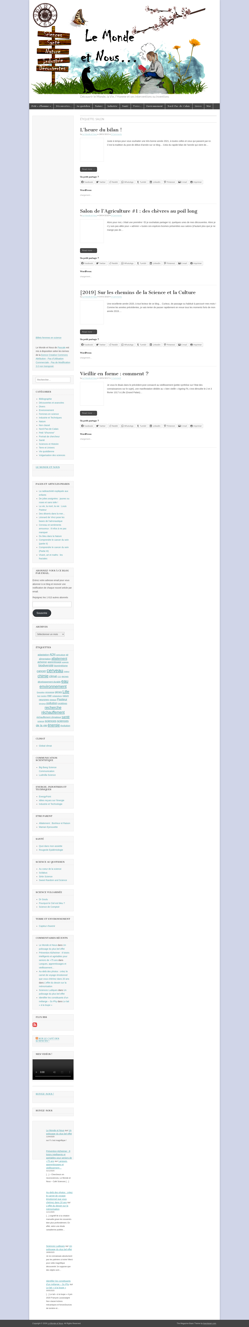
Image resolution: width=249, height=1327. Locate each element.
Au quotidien (83, 106)
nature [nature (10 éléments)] (66, 696)
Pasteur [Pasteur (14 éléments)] (62, 699)
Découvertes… (64, 106)
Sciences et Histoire (49, 444)
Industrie (112, 106)
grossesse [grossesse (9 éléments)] (49, 692)
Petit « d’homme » (41, 106)
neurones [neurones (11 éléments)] (44, 699)
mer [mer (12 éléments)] (49, 695)
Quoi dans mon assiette (50, 846)
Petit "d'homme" (47, 432)
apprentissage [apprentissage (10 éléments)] (54, 662)
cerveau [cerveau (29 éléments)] (55, 670)
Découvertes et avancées (51, 402)
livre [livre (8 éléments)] (38, 696)
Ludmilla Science (47, 775)
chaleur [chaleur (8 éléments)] (66, 671)
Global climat (45, 746)
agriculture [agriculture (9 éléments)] (60, 655)
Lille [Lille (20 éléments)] (66, 692)
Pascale (62, 347)
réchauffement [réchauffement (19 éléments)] (53, 712)
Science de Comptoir (49, 907)
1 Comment (116, 378)
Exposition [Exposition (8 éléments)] (41, 692)
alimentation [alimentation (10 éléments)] (45, 659)
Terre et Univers (47, 447)
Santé (125, 106)
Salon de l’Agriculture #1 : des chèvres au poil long (138, 211)
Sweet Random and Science (53, 880)
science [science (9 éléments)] (40, 721)
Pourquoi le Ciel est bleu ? (52, 903)
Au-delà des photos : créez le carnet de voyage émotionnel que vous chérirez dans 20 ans (54, 975)
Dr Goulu (43, 899)
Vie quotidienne (46, 451)
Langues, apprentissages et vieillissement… (57, 1164)
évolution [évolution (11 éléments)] (65, 725)
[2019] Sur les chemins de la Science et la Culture (138, 292)
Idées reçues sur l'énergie (51, 800)
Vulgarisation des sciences (52, 455)
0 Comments (116, 134)
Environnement (154, 106)
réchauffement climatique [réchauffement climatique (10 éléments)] (49, 717)
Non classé (44, 425)
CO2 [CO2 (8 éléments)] (59, 677)
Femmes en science (49, 414)
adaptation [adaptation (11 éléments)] (43, 654)
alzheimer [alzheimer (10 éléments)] (42, 662)
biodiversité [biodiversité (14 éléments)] (46, 665)
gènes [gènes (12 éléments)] (58, 692)
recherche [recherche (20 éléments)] (53, 707)
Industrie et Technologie (50, 804)
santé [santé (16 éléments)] (66, 717)
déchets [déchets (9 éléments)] (65, 676)
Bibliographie (45, 399)
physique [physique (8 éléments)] (42, 704)
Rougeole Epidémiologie (51, 850)
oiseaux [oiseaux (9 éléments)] (53, 700)
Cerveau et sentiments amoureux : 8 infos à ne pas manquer (52, 529)
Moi (209, 106)
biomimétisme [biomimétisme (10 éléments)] (61, 665)
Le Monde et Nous (89, 134)
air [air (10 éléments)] (67, 654)
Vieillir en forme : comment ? (114, 374)
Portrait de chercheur (49, 436)
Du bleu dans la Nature (50, 536)
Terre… (137, 106)
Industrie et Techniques (50, 417)
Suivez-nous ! (45, 1094)
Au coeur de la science (50, 869)
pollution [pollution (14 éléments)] (51, 703)
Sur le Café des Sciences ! (47, 1039)
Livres (198, 106)
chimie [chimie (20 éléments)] (43, 676)
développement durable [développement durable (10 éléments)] (49, 682)
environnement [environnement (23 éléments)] (53, 686)
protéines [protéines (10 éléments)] (62, 703)
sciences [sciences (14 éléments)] (50, 721)
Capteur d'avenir (47, 926)
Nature (99, 106)
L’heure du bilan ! (101, 130)
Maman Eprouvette (48, 827)
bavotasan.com (209, 1323)
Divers (42, 406)
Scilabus (43, 872)
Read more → (88, 169)
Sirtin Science (46, 876)
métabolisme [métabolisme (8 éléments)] (57, 696)
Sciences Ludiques (48, 990)
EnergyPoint (45, 796)
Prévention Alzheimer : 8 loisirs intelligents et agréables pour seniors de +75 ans (54, 956)
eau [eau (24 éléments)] (64, 681)
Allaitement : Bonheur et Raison (54, 823)
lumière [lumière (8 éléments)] (44, 696)
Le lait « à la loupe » (56, 1287)
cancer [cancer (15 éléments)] (41, 671)
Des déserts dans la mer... (52, 513)
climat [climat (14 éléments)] (53, 676)
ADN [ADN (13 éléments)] (52, 654)
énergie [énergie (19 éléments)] (54, 725)
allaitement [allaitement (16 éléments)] (59, 658)
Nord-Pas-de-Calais (179, 106)
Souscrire (42, 613)
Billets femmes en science (48, 337)
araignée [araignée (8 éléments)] (65, 662)
